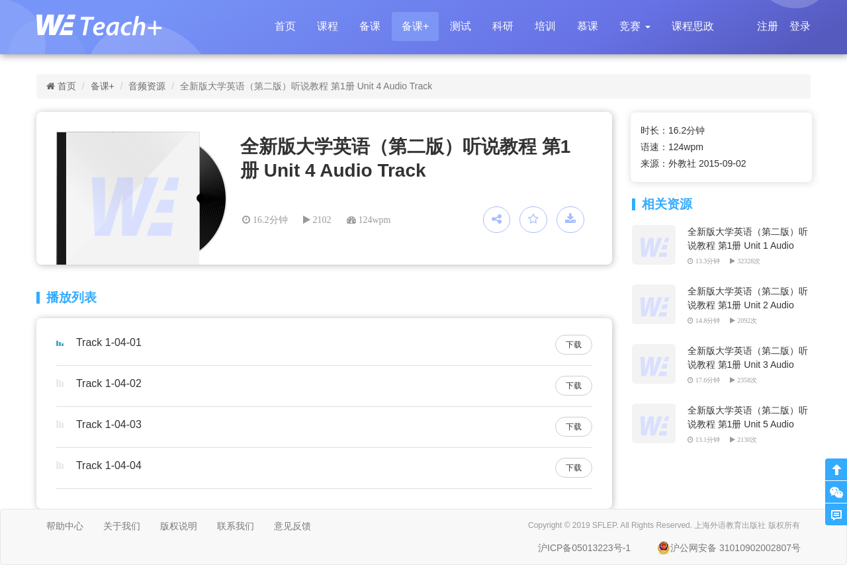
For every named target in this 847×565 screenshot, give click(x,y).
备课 (369, 26)
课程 (327, 26)
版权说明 (178, 526)
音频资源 (146, 86)
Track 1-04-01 (109, 342)
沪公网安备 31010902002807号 (729, 547)
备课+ (415, 26)
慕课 (587, 26)
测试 (460, 26)
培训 (545, 26)
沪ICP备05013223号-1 (584, 548)
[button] (634, 26)
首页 (285, 26)
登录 (800, 26)
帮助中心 (64, 526)
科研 (502, 26)
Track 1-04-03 (109, 424)
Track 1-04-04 (109, 465)
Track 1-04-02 (109, 383)
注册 (767, 26)
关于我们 (121, 526)
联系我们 (235, 526)
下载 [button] (574, 344)
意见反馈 (292, 526)
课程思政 (693, 26)
